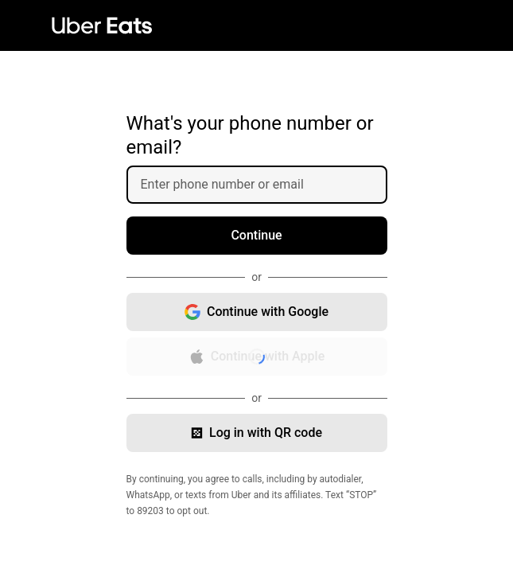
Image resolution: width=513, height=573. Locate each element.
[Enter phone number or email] (263, 184)
